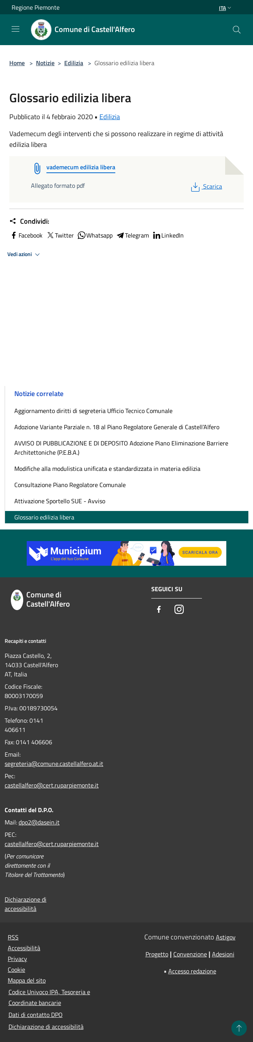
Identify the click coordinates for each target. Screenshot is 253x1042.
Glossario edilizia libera (44, 517)
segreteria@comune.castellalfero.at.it (54, 763)
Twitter (60, 235)
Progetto (156, 954)
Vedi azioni (24, 254)
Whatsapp (95, 235)
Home (17, 62)
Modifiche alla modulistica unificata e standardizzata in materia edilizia (107, 468)
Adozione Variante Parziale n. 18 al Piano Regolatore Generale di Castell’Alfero (116, 427)
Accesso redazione (192, 971)
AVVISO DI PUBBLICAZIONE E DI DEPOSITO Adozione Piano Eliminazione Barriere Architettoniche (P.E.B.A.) (121, 447)
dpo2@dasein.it (39, 822)
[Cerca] (236, 29)
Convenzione (190, 954)
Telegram (132, 235)
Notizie (45, 62)
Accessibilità (24, 948)
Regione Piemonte (36, 7)
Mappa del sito (27, 980)
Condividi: (29, 221)
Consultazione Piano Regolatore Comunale (70, 484)
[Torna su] (239, 1028)
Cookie (16, 969)
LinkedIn (168, 235)
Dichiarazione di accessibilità (25, 904)
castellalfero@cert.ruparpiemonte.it (52, 785)
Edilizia (73, 62)
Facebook (26, 235)
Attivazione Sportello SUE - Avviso (59, 501)
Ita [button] (226, 8)
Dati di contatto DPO (36, 1014)
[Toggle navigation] (15, 29)
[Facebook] (159, 610)
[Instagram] (179, 610)
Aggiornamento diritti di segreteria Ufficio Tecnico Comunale (93, 410)
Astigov (226, 937)
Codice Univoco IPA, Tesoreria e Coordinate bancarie (49, 997)
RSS (13, 937)
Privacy (17, 958)
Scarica (205, 186)
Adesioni (223, 954)
